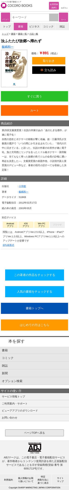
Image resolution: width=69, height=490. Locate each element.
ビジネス (34, 26)
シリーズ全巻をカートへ (34, 258)
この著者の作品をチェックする (34, 274)
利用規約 (8, 480)
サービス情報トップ (13, 396)
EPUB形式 (8, 245)
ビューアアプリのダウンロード (20, 410)
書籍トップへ (34, 308)
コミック (48, 26)
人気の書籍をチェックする (34, 291)
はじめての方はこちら (34, 324)
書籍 (20, 26)
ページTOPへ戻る (34, 432)
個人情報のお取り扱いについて (25, 480)
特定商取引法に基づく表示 (43, 479)
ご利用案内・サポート (15, 403)
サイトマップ (60, 480)
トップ (7, 26)
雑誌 (62, 26)
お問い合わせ (9, 417)
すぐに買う (34, 96)
